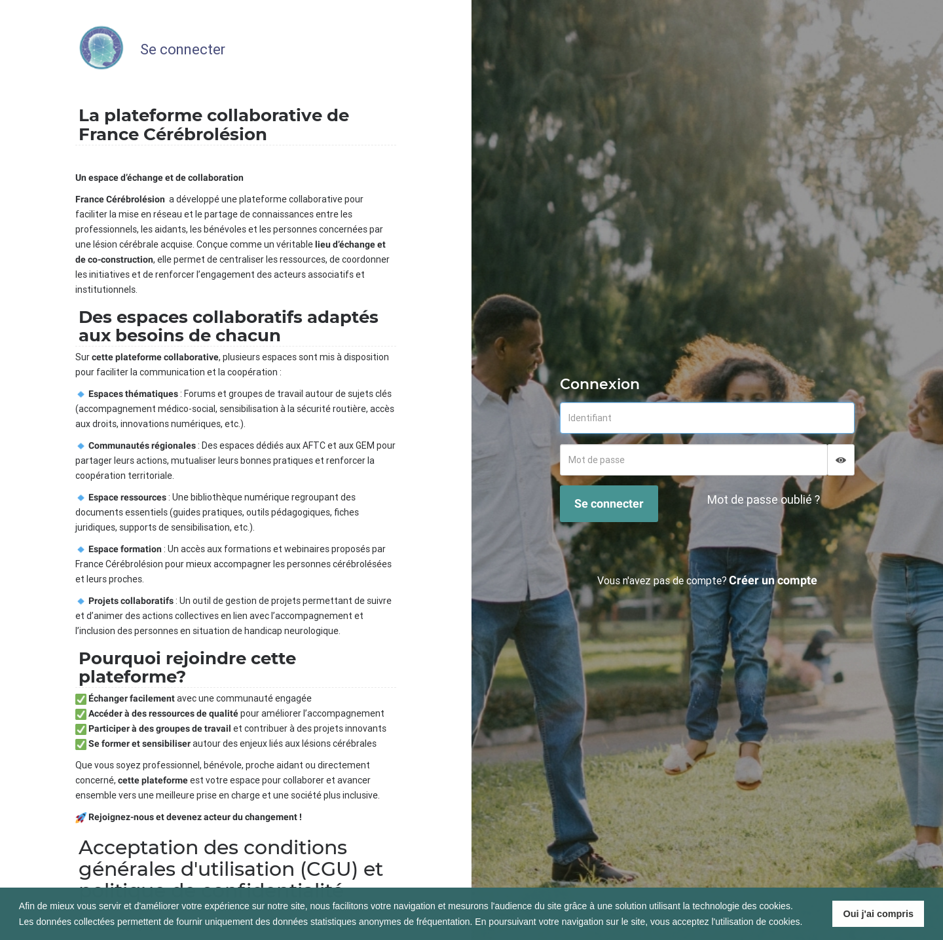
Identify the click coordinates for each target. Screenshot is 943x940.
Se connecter (609, 503)
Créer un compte (773, 580)
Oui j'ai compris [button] (878, 914)
